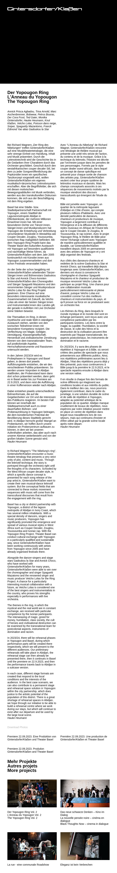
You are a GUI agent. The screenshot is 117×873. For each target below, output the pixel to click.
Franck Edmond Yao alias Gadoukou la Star (29, 128)
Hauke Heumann (33, 120)
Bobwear (31, 114)
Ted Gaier (31, 117)
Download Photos (17, 727)
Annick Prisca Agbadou (20, 111)
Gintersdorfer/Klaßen (44, 9)
